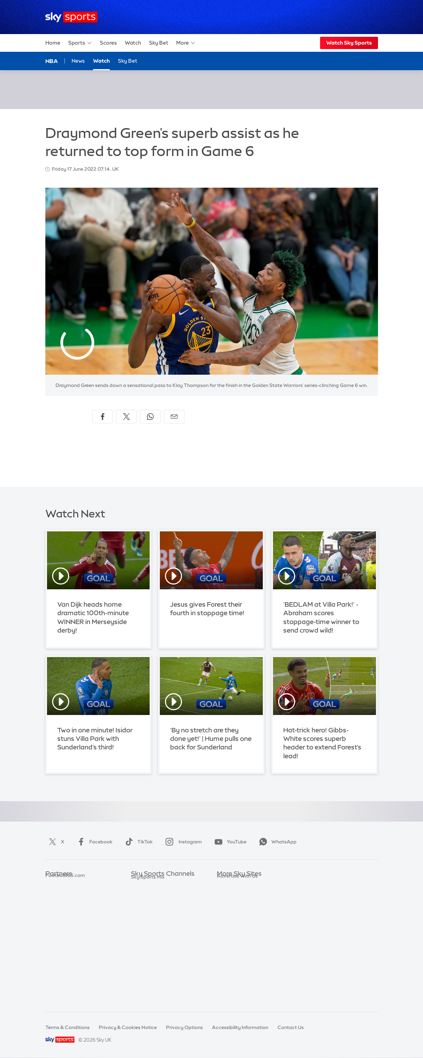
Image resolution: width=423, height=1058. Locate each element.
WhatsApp (276, 841)
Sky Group (228, 915)
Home (52, 42)
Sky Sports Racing (152, 985)
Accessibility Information (240, 1027)
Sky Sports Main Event (156, 884)
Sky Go (225, 904)
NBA (51, 61)
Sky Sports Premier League (161, 894)
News (78, 60)
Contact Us (290, 1027)
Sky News (228, 894)
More (186, 43)
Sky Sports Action (151, 955)
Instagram (182, 841)
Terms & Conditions (67, 1027)
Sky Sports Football (153, 904)
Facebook (93, 841)
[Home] (71, 17)
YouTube (229, 841)
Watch (133, 42)
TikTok (137, 841)
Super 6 (54, 894)
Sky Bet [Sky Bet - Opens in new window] (127, 60)
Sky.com (227, 884)
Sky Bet (158, 42)
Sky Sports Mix (148, 996)
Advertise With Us (237, 965)
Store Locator (232, 955)
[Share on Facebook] (102, 416)
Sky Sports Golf (149, 924)
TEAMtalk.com (62, 904)
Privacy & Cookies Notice (128, 1027)
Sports (80, 43)
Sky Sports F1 (146, 935)
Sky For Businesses (238, 924)
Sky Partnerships (236, 935)
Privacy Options (184, 1027)
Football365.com (65, 915)
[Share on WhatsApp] (150, 416)
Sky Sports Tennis (151, 945)
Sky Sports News (150, 965)
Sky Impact (230, 945)
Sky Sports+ (144, 975)
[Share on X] (126, 416)
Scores (108, 42)
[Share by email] (174, 416)
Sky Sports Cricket (152, 915)
